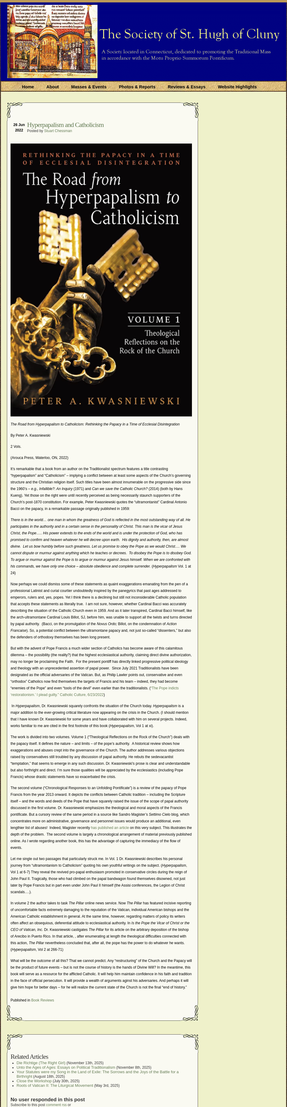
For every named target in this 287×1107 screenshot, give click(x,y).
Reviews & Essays (187, 86)
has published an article (109, 828)
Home (28, 86)
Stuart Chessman (58, 131)
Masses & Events (89, 86)
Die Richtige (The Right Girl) (41, 1063)
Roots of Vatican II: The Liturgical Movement (55, 1085)
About (52, 86)
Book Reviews (42, 1000)
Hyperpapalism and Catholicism (65, 124)
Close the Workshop (34, 1081)
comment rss (56, 1105)
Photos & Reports (137, 86)
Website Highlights (237, 86)
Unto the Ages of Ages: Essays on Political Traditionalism (66, 1067)
